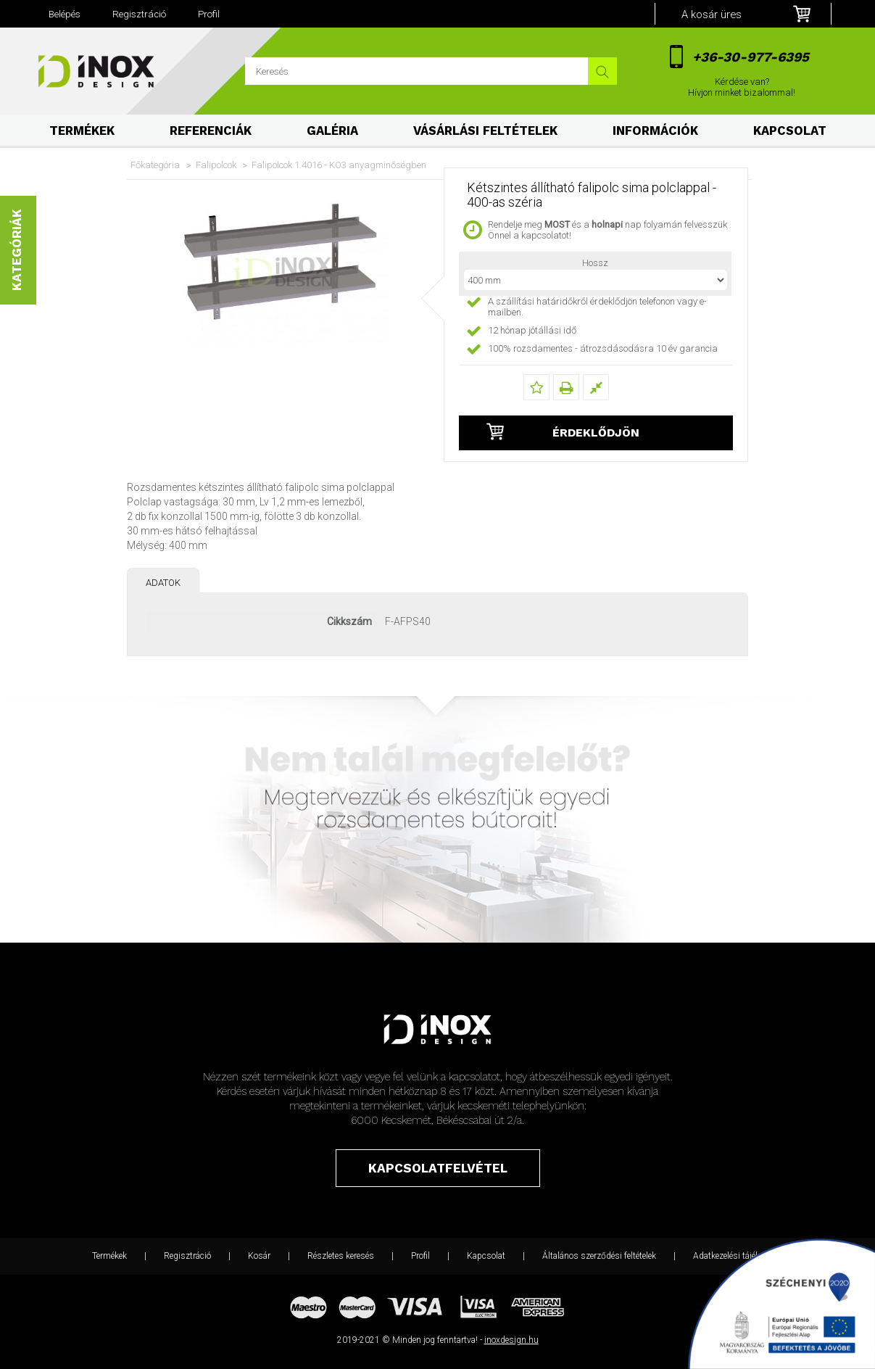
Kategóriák (16, 250)
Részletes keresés (340, 1256)
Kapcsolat (789, 131)
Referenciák (211, 131)
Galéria (332, 131)
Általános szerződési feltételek (599, 1256)
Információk (655, 131)
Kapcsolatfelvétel (437, 1168)
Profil (420, 1256)
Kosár (259, 1256)
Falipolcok (216, 165)
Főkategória (155, 165)
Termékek (82, 131)
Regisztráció (187, 1256)
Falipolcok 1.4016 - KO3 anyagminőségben (339, 165)
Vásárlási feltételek (485, 131)
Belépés (64, 14)
